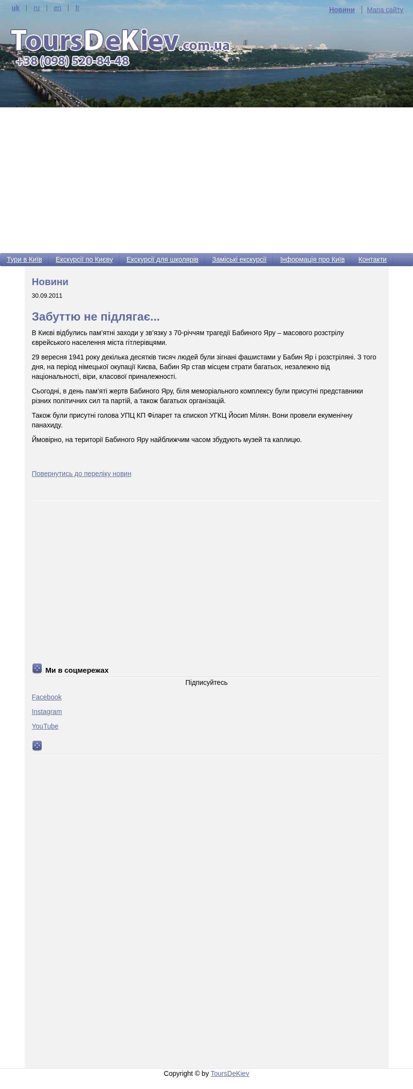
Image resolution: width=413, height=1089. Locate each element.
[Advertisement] (206, 180)
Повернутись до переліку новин (82, 473)
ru (36, 8)
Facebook (47, 697)
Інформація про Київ (312, 259)
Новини (342, 10)
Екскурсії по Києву (84, 259)
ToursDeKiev (230, 1073)
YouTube (45, 726)
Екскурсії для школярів (162, 259)
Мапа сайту (385, 10)
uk (15, 8)
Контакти (372, 259)
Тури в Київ (24, 259)
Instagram (47, 711)
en (58, 8)
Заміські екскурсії (239, 259)
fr (77, 8)
